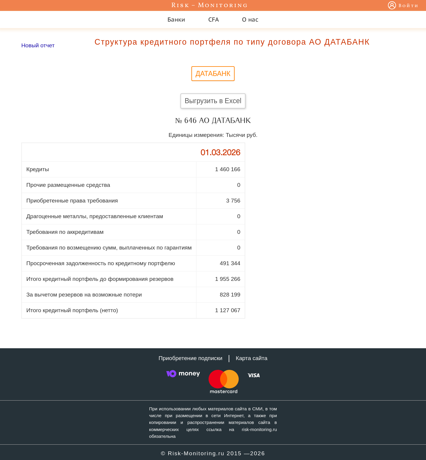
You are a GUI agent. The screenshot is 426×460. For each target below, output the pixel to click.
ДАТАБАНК (213, 73)
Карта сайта (251, 358)
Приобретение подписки (190, 358)
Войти (408, 6)
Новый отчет (37, 45)
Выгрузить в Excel (213, 101)
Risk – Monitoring (209, 5)
